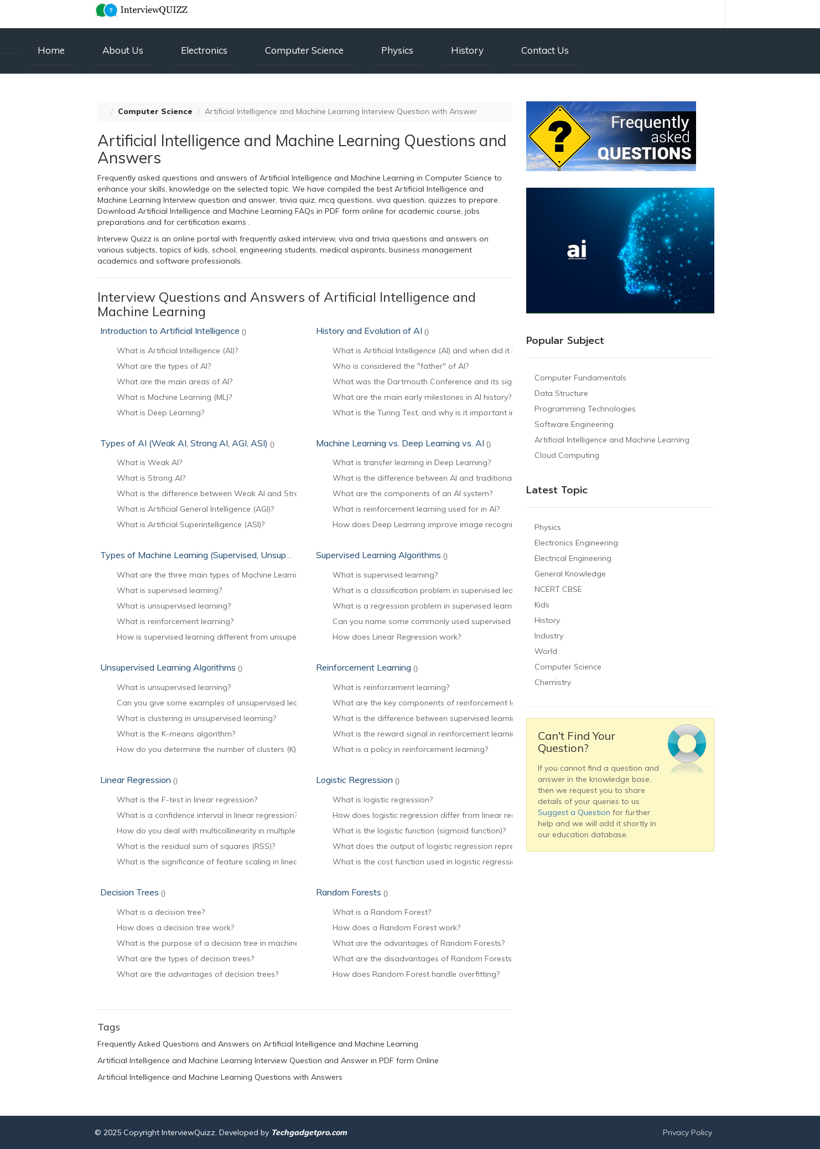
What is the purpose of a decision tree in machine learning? (225, 943)
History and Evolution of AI (372, 330)
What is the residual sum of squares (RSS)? (196, 846)
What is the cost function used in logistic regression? (428, 862)
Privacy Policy (687, 1132)
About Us (122, 50)
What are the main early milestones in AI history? (422, 397)
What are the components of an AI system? (412, 493)
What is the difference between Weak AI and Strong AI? (219, 493)
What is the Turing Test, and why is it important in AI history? (443, 413)
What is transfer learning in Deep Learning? (412, 462)
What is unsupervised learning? (174, 606)
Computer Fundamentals (580, 378)
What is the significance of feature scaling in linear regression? (231, 862)
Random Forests (352, 892)
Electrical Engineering (572, 558)
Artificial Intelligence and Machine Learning (611, 440)
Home (51, 50)
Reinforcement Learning (367, 667)
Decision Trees (132, 892)
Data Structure (561, 393)
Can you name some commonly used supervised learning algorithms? (460, 621)
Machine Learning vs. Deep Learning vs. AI (403, 443)
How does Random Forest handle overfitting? (416, 974)
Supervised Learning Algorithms (382, 554)
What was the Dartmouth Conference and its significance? (440, 382)
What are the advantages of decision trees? (197, 974)
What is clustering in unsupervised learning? (196, 718)
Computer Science (304, 50)
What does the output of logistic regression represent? (433, 846)
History (467, 50)
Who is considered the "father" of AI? (401, 366)
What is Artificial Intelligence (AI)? (177, 350)
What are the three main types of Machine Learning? (213, 575)
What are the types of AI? (164, 366)
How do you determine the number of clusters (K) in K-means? (229, 749)
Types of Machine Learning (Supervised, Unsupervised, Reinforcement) (243, 554)
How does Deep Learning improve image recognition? (431, 524)
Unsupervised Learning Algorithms (171, 667)
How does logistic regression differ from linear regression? (439, 815)
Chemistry (552, 682)
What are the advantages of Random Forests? (419, 943)
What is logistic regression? (383, 800)
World (545, 651)
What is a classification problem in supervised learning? (434, 590)
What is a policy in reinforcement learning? (410, 749)
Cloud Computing (566, 455)
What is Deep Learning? (160, 413)
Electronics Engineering (576, 543)
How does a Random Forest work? (396, 927)
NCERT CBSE (558, 589)
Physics (397, 50)
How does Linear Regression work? (397, 637)
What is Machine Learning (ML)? (174, 397)
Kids (541, 605)
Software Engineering (574, 424)
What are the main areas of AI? (174, 382)
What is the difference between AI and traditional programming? (451, 478)
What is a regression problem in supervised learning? (429, 606)
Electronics (204, 50)
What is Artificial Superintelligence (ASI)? (190, 524)
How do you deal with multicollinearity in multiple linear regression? (239, 831)
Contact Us (545, 50)
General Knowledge (570, 574)
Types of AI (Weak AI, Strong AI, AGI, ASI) (187, 443)
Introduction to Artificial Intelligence (173, 330)
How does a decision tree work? (175, 927)
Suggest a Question (574, 812)
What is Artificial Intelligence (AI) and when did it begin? (434, 350)
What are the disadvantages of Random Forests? (424, 958)
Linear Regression (139, 779)
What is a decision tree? (161, 912)
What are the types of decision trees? (185, 958)
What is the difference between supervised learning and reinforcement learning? (479, 718)
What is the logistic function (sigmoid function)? (419, 831)
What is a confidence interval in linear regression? (207, 815)
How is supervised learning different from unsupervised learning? (235, 637)
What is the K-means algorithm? (176, 734)
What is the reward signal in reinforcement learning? (428, 734)
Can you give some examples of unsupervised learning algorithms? (239, 703)
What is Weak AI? (149, 462)
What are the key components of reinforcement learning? (437, 703)
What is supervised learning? (169, 590)
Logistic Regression (357, 779)
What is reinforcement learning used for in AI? (416, 509)
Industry (548, 636)
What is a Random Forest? (382, 912)
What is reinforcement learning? (175, 621)
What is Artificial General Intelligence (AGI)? (195, 509)
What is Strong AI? (151, 478)
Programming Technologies (585, 409)
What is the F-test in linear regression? (187, 800)
